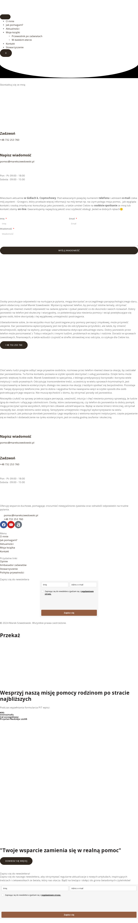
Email (72, 218)
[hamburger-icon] (5, 16)
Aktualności (12, 28)
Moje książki (13, 32)
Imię (2, 218)
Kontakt (10, 43)
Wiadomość (6, 228)
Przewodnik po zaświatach (27, 36)
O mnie (10, 21)
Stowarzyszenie (15, 47)
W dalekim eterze (22, 39)
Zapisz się (69, 612)
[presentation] (63, 602)
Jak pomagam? (14, 25)
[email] (83, 584)
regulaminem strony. (51, 895)
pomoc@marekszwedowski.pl (17, 161)
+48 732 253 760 (9, 139)
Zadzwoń (7, 133)
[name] (54, 584)
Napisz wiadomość (15, 155)
